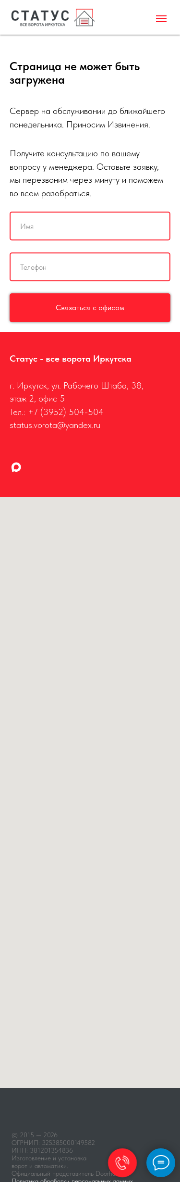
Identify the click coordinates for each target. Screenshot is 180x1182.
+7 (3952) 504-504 (66, 411)
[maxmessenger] (16, 467)
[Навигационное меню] (161, 18)
